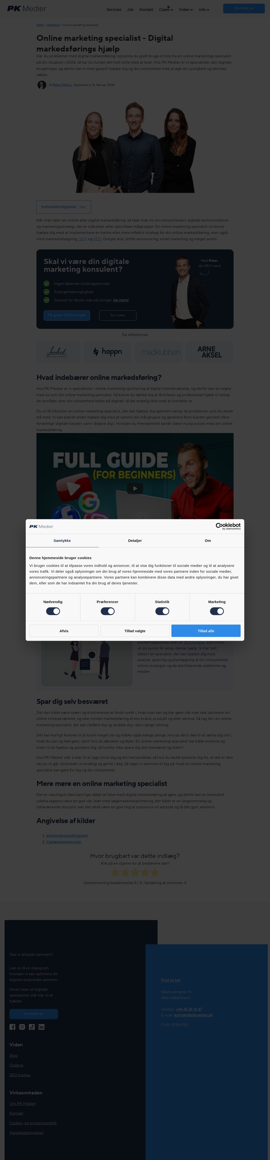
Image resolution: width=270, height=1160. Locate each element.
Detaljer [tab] (135, 540)
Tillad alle (206, 631)
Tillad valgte (135, 631)
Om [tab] (208, 540)
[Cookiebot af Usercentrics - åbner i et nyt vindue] (219, 526)
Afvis (63, 631)
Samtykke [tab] (62, 540)
